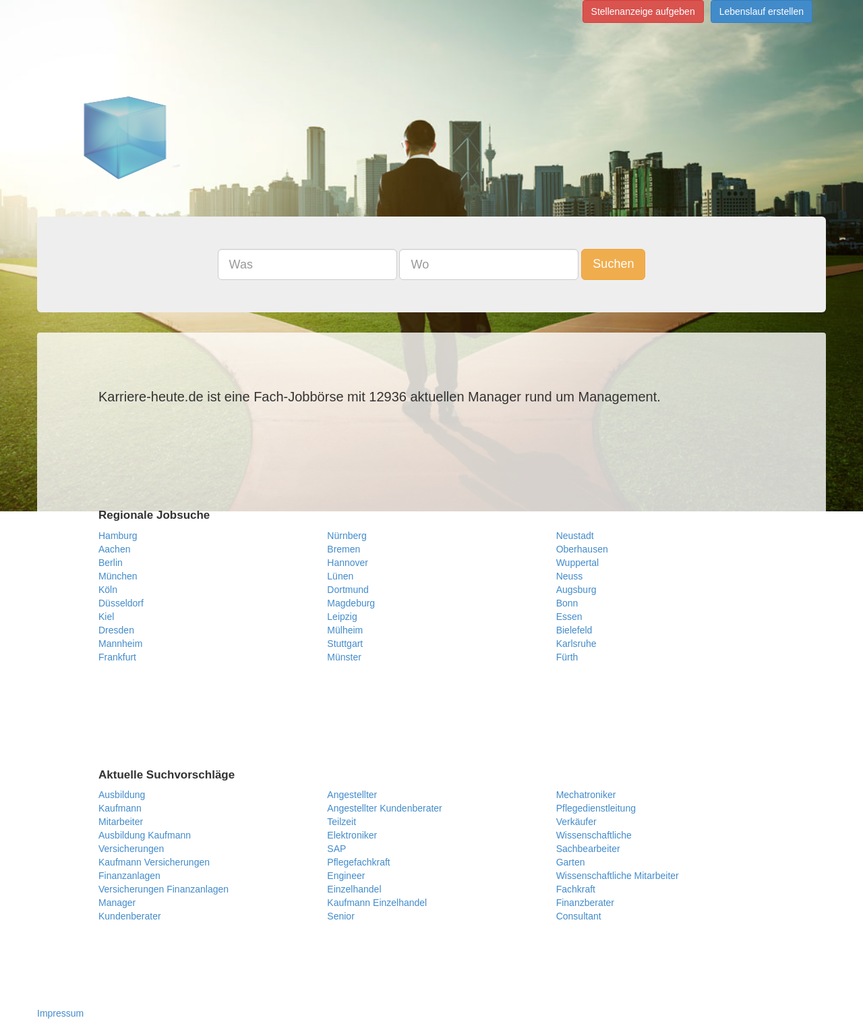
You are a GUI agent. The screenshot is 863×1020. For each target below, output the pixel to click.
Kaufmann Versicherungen (154, 862)
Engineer (346, 875)
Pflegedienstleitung (596, 808)
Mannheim (120, 643)
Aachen (114, 549)
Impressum (60, 1013)
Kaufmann (120, 808)
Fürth (567, 657)
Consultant (578, 916)
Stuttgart (345, 643)
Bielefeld (574, 630)
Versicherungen (131, 848)
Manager (117, 902)
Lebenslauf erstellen (761, 11)
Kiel (106, 616)
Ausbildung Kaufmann (144, 835)
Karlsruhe (576, 643)
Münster (344, 657)
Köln (107, 589)
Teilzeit (341, 821)
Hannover (347, 562)
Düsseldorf (121, 603)
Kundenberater (129, 916)
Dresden (116, 630)
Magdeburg (351, 603)
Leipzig (342, 616)
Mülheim (345, 630)
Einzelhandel (354, 889)
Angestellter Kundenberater (384, 808)
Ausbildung (121, 794)
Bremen (343, 549)
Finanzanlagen (129, 875)
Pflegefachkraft (358, 862)
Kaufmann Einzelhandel (377, 902)
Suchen (613, 264)
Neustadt (575, 535)
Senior (340, 916)
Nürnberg (346, 535)
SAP (336, 848)
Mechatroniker (586, 794)
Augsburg (576, 589)
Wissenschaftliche (594, 835)
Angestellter (352, 794)
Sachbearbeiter (588, 848)
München (118, 576)
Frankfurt (117, 657)
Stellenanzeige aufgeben (643, 11)
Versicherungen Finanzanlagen (163, 889)
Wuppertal (577, 562)
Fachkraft (575, 889)
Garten (570, 862)
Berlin (110, 562)
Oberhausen (582, 549)
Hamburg (118, 535)
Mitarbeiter (120, 821)
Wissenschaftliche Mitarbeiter (617, 875)
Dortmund (347, 589)
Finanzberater (585, 902)
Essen (569, 616)
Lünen (340, 576)
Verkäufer (576, 821)
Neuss (569, 576)
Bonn (567, 603)
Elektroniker (352, 835)
